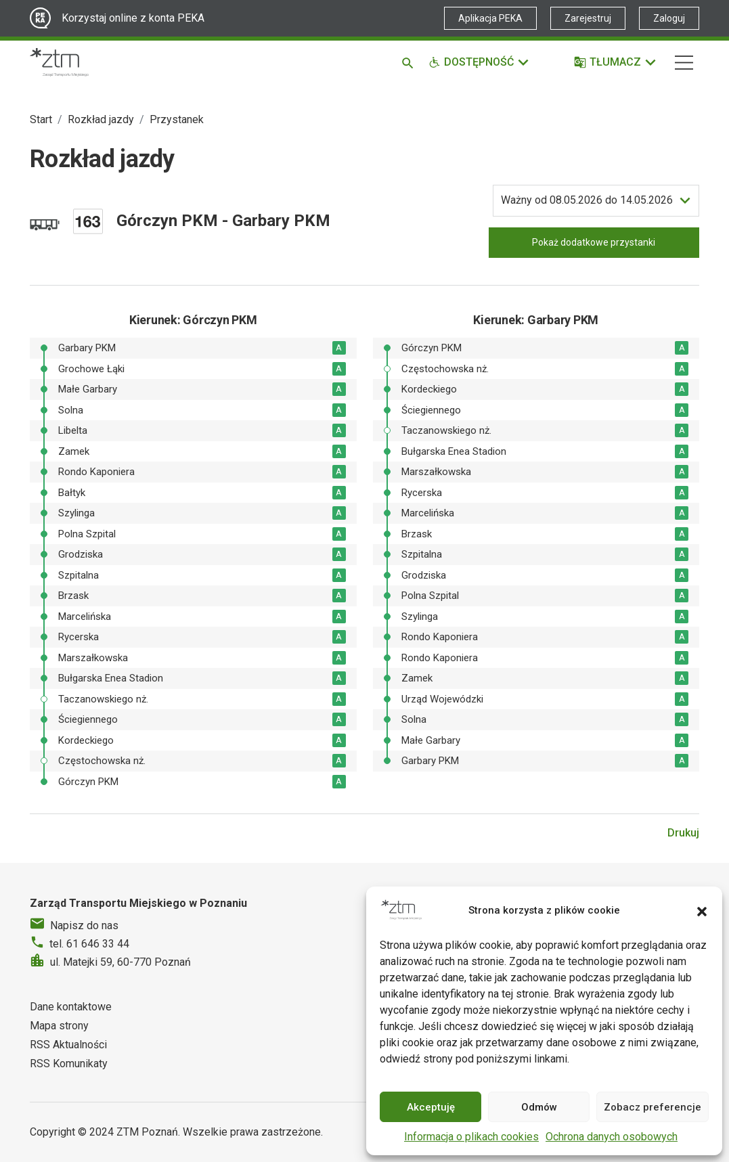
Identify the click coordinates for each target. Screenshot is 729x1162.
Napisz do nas (84, 925)
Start (41, 119)
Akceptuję (431, 1107)
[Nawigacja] (684, 62)
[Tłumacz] (615, 62)
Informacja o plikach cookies (471, 1136)
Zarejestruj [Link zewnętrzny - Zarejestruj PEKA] (588, 18)
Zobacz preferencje (652, 1107)
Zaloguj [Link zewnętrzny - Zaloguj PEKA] (669, 18)
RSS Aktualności (68, 1044)
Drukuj (683, 832)
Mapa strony (59, 1025)
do (587, 200)
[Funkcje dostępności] (479, 62)
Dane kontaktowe (71, 1006)
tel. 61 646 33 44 (89, 943)
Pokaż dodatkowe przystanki (593, 242)
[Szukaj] (410, 62)
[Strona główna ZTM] (59, 62)
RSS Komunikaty (69, 1063)
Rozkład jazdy (101, 119)
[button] (702, 910)
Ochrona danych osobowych (612, 1136)
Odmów (539, 1107)
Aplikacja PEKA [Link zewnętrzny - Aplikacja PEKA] (490, 18)
